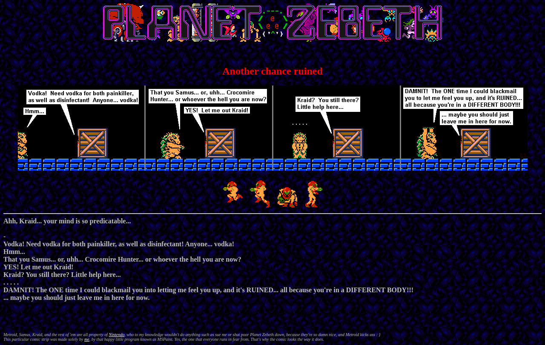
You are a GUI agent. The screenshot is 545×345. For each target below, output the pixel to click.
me (86, 339)
